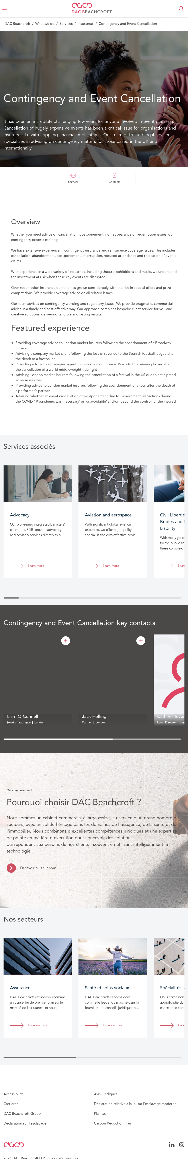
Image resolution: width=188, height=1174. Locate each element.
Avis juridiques (106, 1094)
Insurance (86, 23)
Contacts (114, 178)
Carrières (11, 1104)
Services (66, 23)
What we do (45, 23)
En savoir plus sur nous (38, 868)
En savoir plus (37, 1025)
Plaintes (100, 1113)
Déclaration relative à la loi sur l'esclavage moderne (135, 1104)
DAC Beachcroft (17, 23)
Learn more (36, 566)
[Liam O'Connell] (65, 640)
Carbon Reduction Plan (112, 1123)
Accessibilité (14, 1094)
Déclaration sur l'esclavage (25, 1123)
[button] (181, 9)
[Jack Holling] (141, 640)
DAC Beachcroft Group (22, 1113)
